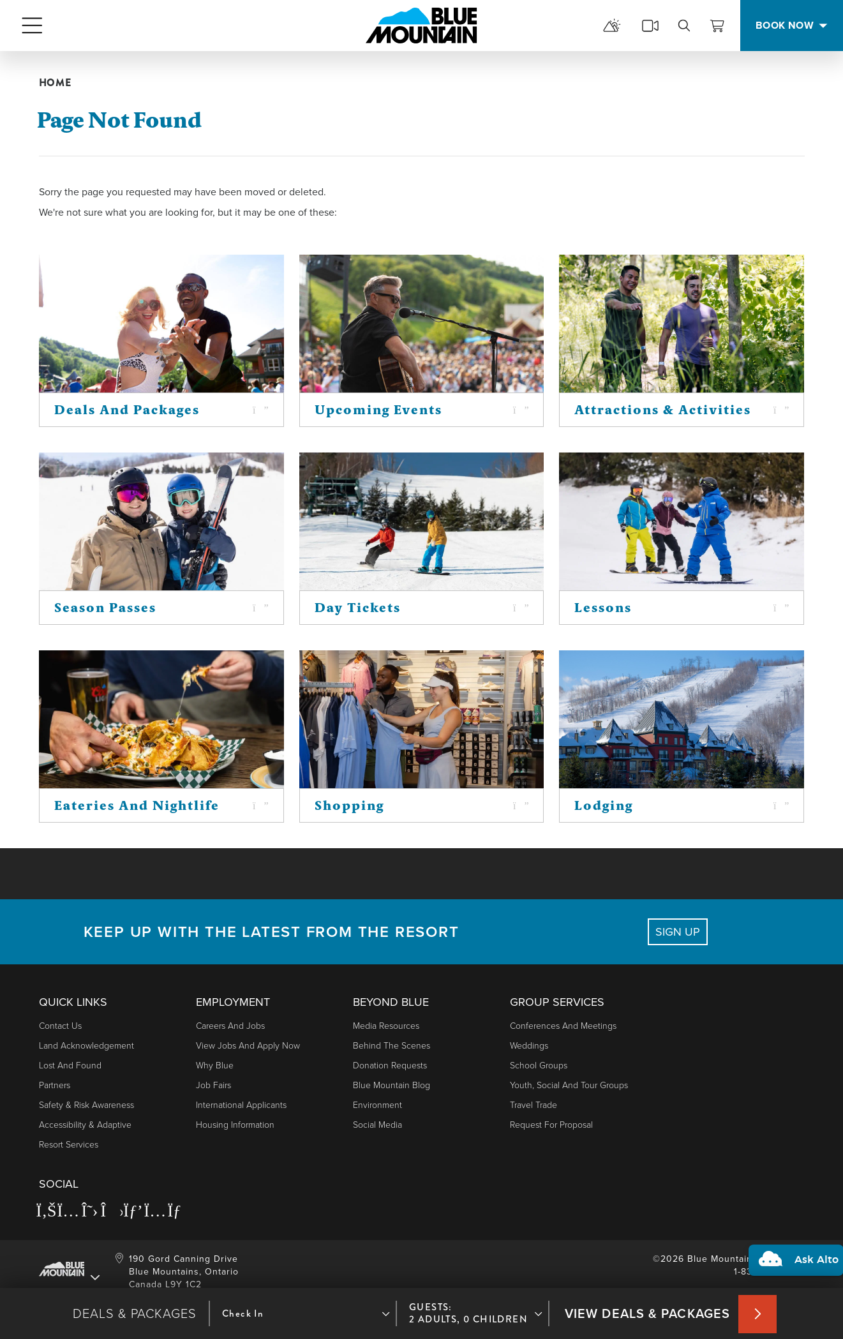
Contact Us (60, 1026)
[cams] (650, 25)
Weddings (529, 1045)
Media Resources (386, 1026)
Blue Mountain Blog (391, 1085)
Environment (377, 1105)
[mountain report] (612, 25)
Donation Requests (390, 1065)
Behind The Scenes (391, 1045)
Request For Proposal (551, 1125)
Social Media (377, 1125)
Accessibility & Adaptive (85, 1125)
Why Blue (215, 1065)
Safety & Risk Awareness (86, 1105)
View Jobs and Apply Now (248, 1045)
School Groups (538, 1065)
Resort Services (68, 1144)
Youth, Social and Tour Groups (569, 1085)
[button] (792, 1242)
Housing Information (235, 1125)
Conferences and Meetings (563, 1026)
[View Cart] (717, 25)
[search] (684, 25)
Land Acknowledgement (86, 1045)
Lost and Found (70, 1065)
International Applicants (241, 1105)
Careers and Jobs (230, 1026)
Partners (54, 1085)
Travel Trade (533, 1105)
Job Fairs (213, 1085)
